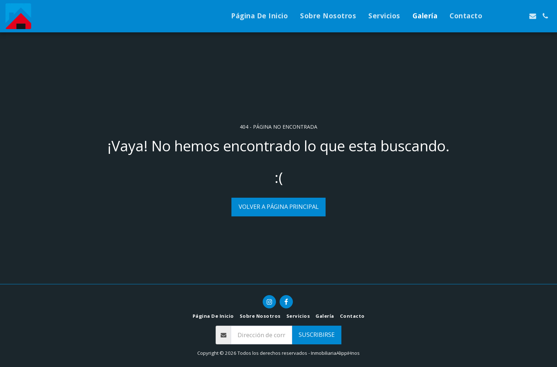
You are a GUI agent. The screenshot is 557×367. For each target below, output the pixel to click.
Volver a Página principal (279, 206)
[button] (495, 16)
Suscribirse (317, 334)
